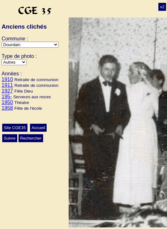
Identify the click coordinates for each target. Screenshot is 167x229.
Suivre (10, 138)
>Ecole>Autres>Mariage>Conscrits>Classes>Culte (14, 62)
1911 (7, 85)
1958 (7, 108)
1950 (7, 102)
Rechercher (31, 138)
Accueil (38, 127)
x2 (162, 6)
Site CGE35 (15, 127)
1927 (7, 91)
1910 (7, 79)
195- (7, 96)
